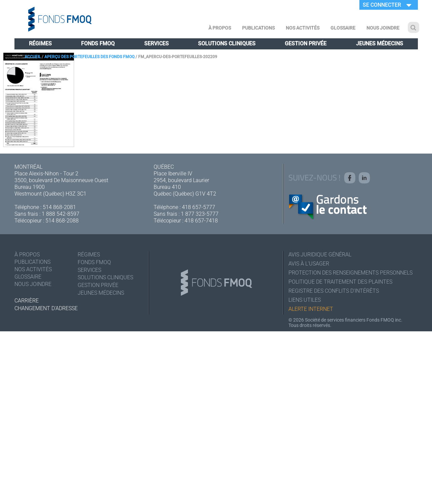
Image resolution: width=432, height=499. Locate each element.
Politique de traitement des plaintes (340, 282)
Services (156, 43)
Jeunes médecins (379, 43)
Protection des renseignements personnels (350, 272)
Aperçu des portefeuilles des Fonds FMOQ (89, 56)
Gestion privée (305, 43)
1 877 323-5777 (200, 214)
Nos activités (302, 28)
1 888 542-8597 (60, 214)
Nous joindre (382, 28)
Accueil (33, 56)
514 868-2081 (59, 207)
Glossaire (342, 28)
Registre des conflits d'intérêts (333, 291)
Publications (258, 28)
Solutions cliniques (227, 43)
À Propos (219, 28)
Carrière (26, 300)
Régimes (40, 43)
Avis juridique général (319, 254)
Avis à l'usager (308, 263)
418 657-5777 (198, 207)
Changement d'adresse (46, 308)
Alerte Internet (310, 309)
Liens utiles (304, 300)
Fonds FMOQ (98, 43)
